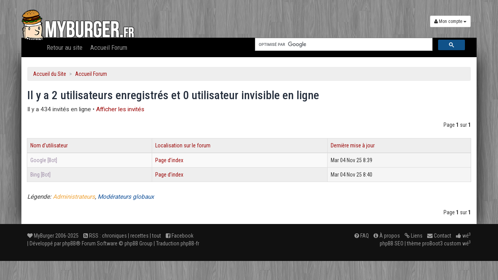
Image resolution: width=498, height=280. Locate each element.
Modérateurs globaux (126, 196)
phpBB (69, 243)
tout (156, 236)
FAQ (361, 236)
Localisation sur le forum (182, 145)
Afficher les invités (120, 109)
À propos (387, 236)
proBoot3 (432, 243)
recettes (139, 236)
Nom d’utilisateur (49, 145)
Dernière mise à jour (353, 145)
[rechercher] (343, 44)
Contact (439, 236)
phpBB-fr (190, 243)
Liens (414, 236)
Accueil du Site (49, 74)
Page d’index (169, 160)
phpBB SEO (391, 243)
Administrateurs (74, 196)
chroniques (114, 236)
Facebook (179, 236)
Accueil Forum (108, 47)
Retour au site (64, 47)
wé (463, 236)
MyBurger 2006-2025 (53, 236)
